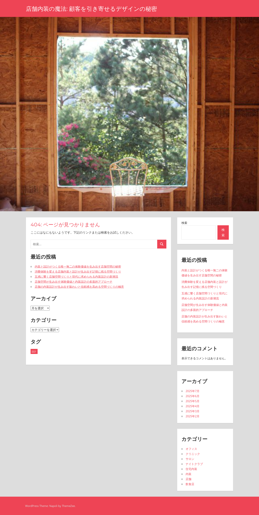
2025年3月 (192, 411)
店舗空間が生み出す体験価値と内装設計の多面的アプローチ (73, 282)
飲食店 (190, 484)
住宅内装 (191, 469)
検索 (184, 223)
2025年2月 (192, 416)
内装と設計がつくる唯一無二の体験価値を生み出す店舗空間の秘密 (78, 266)
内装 (188, 474)
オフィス (191, 449)
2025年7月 (192, 391)
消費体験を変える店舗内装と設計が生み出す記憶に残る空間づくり (78, 272)
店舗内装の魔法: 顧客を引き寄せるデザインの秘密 (91, 8)
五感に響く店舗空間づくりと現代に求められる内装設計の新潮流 (76, 277)
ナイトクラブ (194, 464)
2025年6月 (192, 396)
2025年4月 (192, 406)
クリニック (193, 454)
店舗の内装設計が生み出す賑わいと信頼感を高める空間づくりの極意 (79, 287)
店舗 (188, 479)
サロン (190, 459)
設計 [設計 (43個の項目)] (34, 351)
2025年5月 (192, 401)
